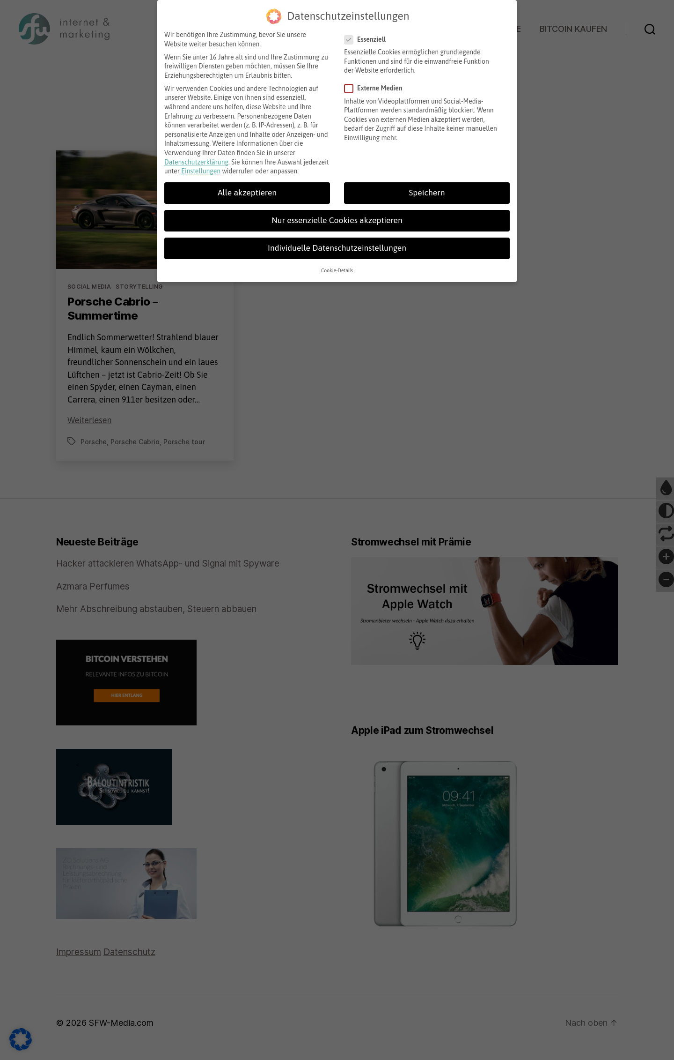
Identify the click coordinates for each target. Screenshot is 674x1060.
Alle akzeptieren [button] (247, 189)
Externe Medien (377, 84)
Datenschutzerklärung (196, 158)
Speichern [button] (427, 189)
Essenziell (368, 35)
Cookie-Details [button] (337, 266)
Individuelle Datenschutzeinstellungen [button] (337, 244)
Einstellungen (200, 167)
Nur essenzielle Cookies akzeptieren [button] (336, 216)
